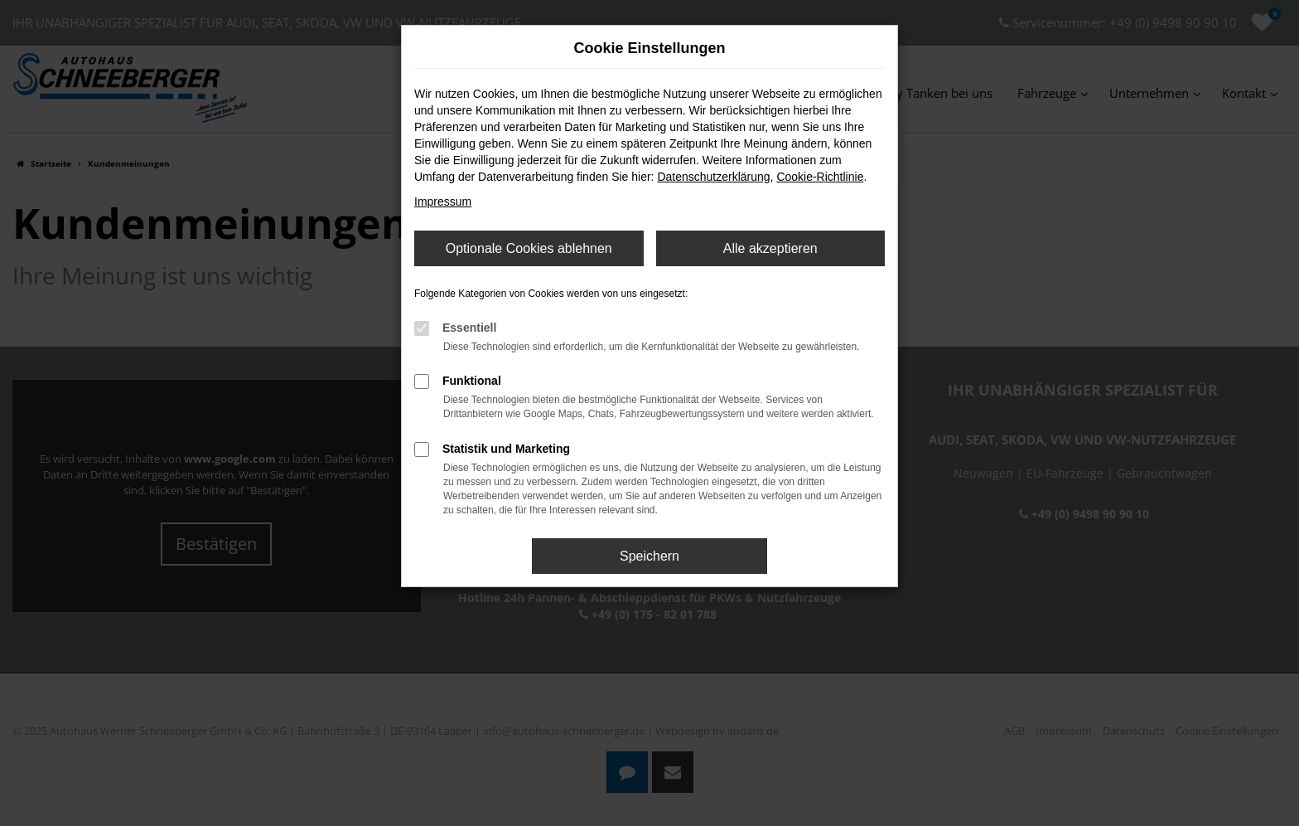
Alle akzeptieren (770, 248)
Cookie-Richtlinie (819, 176)
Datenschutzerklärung (713, 176)
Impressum (442, 201)
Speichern (649, 556)
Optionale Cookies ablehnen (529, 248)
